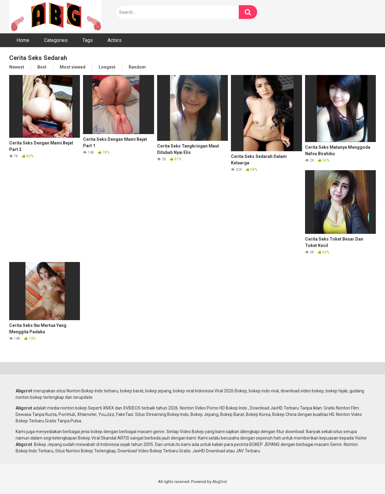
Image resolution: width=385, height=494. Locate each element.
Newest (16, 67)
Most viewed (72, 67)
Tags (87, 40)
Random (137, 67)
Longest (107, 67)
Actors (115, 40)
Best (42, 67)
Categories (56, 40)
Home (23, 40)
